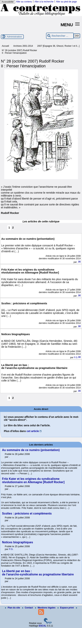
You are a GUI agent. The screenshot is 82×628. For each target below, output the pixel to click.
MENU (67, 24)
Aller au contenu (24, 1)
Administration (14, 36)
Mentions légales (45, 607)
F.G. (76, 357)
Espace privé (65, 607)
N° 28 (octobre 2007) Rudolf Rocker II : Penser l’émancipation (19, 51)
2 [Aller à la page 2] (13, 227)
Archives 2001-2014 (23, 46)
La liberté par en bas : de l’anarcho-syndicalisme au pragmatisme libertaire (38, 572)
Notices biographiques (17, 542)
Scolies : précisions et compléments (27, 513)
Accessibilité (7, 2)
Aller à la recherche (43, 1)
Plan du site (13, 607)
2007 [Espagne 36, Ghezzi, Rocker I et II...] (58, 46)
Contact (28, 607)
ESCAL (42, 625)
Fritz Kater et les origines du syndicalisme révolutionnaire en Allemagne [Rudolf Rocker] (33, 480)
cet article (33, 431)
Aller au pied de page (66, 1)
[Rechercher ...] (60, 36)
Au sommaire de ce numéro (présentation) (31, 450)
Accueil (5, 46)
